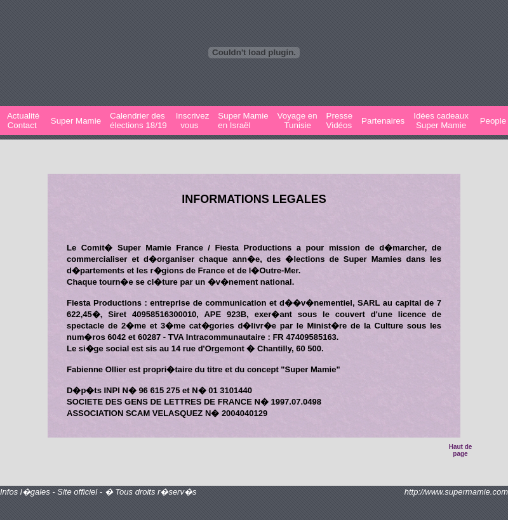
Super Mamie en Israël (243, 120)
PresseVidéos (339, 120)
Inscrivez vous (193, 120)
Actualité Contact (22, 120)
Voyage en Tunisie (297, 120)
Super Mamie (74, 121)
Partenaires (382, 121)
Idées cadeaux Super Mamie (441, 120)
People (492, 121)
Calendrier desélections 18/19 (138, 120)
